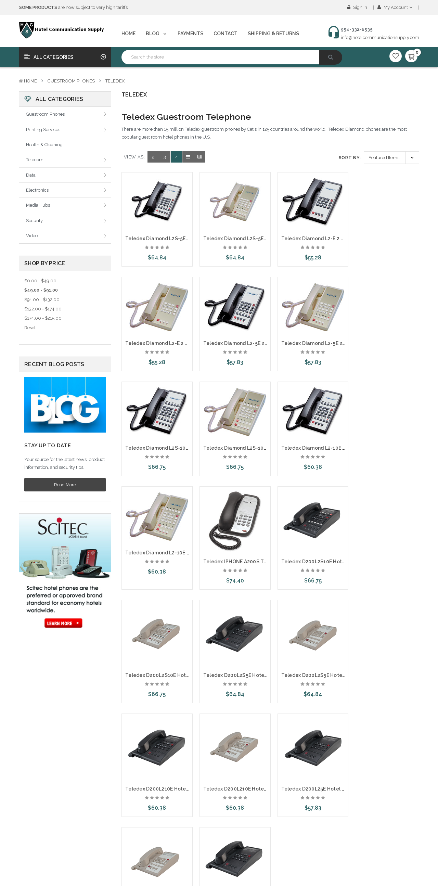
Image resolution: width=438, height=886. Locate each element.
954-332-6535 (320, 840)
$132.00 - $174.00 (43, 308)
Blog (157, 33)
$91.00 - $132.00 (42, 299)
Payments (190, 33)
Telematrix (171, 844)
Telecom (34, 159)
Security (34, 220)
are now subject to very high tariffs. (74, 7)
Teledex (115, 81)
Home (128, 33)
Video (32, 235)
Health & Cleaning (44, 144)
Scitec (166, 856)
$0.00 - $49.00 (40, 280)
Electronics (37, 190)
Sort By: (350, 157)
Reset (30, 327)
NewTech (169, 820)
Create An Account (42, 832)
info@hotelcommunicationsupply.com (380, 37)
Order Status (36, 844)
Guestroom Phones (71, 81)
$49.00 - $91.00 (41, 290)
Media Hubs (38, 205)
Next (197, 727)
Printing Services (43, 129)
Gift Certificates (38, 856)
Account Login (38, 820)
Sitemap (100, 868)
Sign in (357, 7)
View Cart (33, 868)
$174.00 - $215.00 (43, 318)
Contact (225, 33)
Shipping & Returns (273, 33)
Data (31, 175)
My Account (394, 7)
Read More (65, 484)
